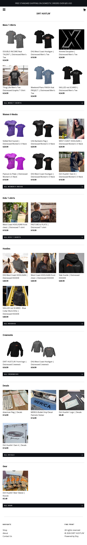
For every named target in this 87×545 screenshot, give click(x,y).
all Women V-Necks (13, 187)
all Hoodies (10, 324)
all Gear (8, 505)
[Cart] (84, 10)
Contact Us (7, 536)
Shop (5, 530)
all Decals (9, 455)
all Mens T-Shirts (13, 103)
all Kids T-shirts (12, 237)
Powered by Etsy (72, 536)
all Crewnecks (11, 374)
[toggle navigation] (4, 9)
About (5, 533)
